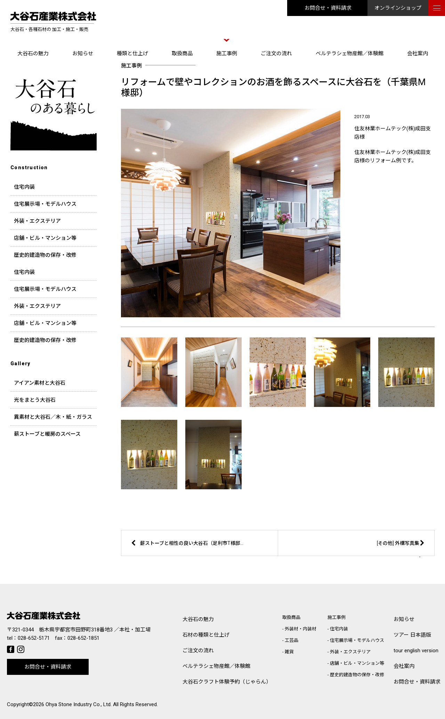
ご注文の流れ (276, 53)
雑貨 (289, 651)
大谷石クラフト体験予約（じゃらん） (227, 682)
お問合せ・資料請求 (328, 8)
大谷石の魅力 (33, 53)
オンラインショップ (397, 8)
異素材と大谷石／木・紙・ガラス (53, 417)
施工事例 (226, 53)
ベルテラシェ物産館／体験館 (349, 53)
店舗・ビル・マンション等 (45, 238)
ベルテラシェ (216, 666)
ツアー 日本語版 (412, 635)
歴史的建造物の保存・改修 (45, 255)
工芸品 (291, 640)
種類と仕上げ (132, 53)
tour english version (416, 650)
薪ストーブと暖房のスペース (47, 434)
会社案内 (417, 53)
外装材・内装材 (300, 628)
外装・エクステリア (37, 221)
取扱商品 (182, 53)
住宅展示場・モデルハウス (45, 204)
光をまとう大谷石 (35, 400)
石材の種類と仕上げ (206, 635)
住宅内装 (24, 187)
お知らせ (82, 53)
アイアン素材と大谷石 (39, 383)
